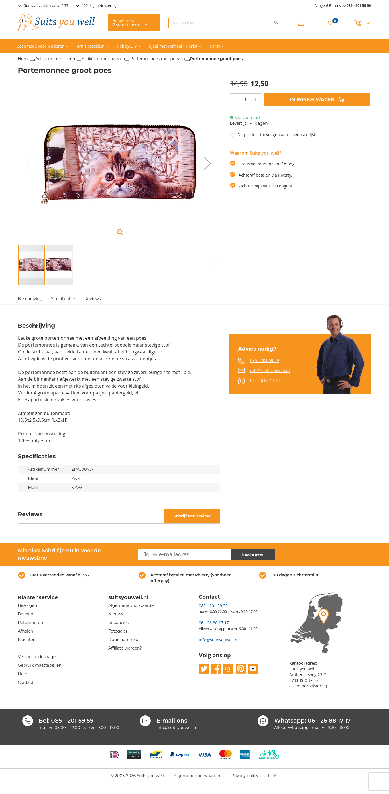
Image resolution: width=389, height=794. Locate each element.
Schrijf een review (192, 516)
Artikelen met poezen (103, 58)
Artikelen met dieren (56, 58)
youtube (253, 669)
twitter (204, 669)
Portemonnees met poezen (157, 58)
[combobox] (225, 23)
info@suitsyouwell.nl (270, 370)
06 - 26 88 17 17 (265, 380)
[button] (207, 163)
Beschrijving (30, 298)
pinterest (241, 669)
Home (24, 58)
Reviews (93, 298)
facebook (216, 669)
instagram (228, 669)
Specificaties (63, 298)
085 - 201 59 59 (359, 5)
